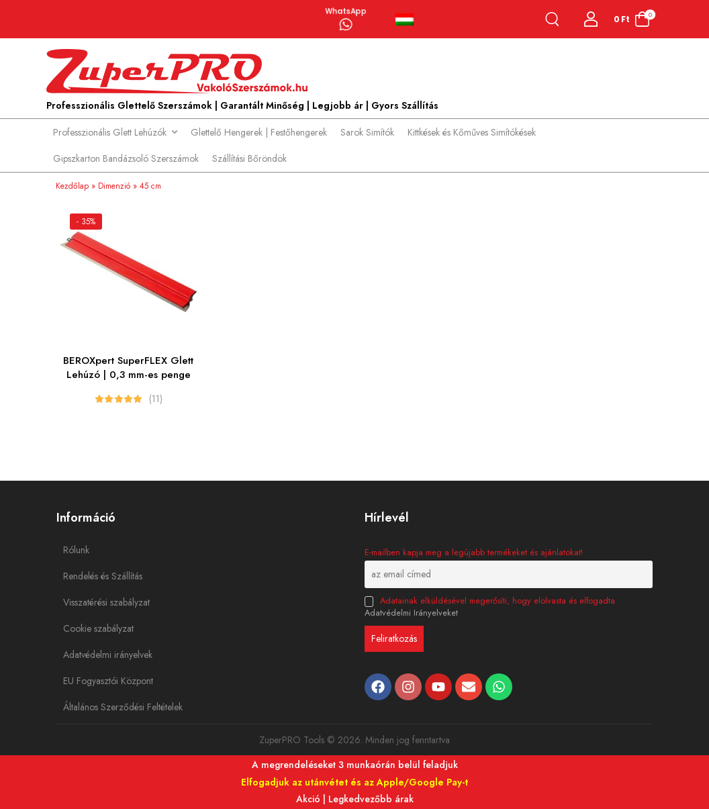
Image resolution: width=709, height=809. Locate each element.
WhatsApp (346, 9)
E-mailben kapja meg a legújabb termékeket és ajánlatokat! (474, 552)
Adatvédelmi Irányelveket (411, 613)
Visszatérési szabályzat (93, 602)
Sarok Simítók (367, 132)
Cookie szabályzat (93, 628)
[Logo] (180, 72)
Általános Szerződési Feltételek (93, 707)
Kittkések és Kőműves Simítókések (472, 132)
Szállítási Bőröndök (249, 158)
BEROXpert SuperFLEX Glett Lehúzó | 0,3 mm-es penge (128, 367)
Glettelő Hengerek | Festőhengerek (259, 132)
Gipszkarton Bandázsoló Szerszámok (126, 158)
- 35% (86, 222)
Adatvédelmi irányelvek (93, 654)
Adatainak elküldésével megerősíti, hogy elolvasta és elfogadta (490, 607)
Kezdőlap (72, 186)
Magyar (404, 19)
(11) (155, 399)
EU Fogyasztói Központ (93, 680)
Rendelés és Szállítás (93, 576)
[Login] (591, 19)
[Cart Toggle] (632, 19)
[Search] (555, 19)
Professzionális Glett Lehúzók (110, 132)
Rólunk (76, 550)
